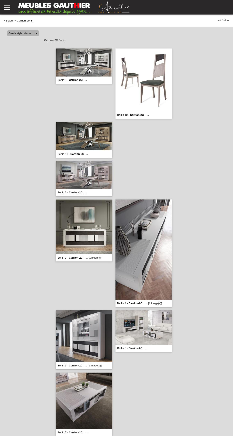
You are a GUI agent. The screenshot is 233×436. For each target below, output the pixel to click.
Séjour (10, 20)
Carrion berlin (25, 20)
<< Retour (224, 20)
